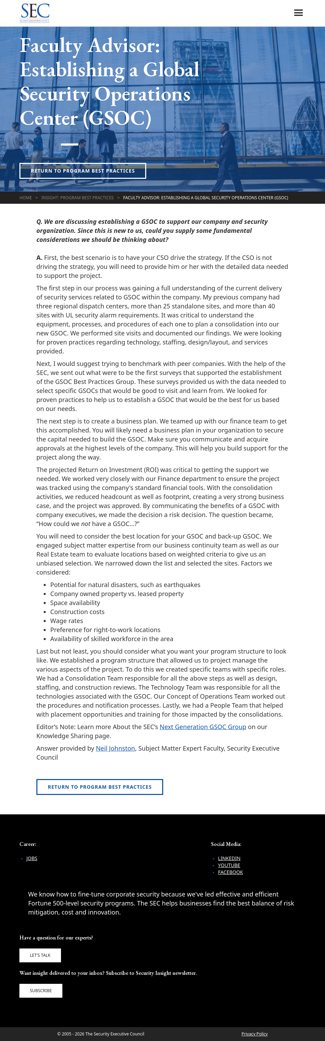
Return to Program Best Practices (83, 170)
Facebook (230, 872)
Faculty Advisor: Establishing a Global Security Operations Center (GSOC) (205, 198)
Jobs (31, 858)
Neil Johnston (115, 748)
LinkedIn (229, 858)
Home (25, 198)
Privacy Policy (254, 1034)
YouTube (229, 865)
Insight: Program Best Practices (78, 198)
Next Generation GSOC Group (203, 727)
